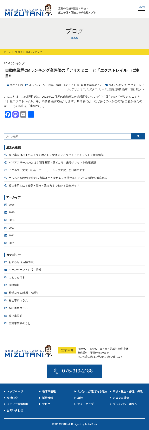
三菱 (111, 89)
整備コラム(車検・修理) (23, 292)
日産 (132, 89)
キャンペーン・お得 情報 (45, 85)
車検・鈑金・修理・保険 (128, 391)
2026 (12, 204)
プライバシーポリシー (126, 404)
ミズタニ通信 (121, 397)
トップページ (15, 391)
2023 (12, 227)
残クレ (140, 89)
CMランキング (117, 85)
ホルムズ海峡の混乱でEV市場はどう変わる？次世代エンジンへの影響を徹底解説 (58, 177)
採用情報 (47, 397)
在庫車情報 (49, 391)
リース (103, 89)
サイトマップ (85, 404)
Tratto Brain (91, 424)
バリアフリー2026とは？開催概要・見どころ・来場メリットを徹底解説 (52, 162)
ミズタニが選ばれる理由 (92, 391)
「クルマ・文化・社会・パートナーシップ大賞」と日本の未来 (47, 170)
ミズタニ (92, 89)
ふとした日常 (71, 85)
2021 (12, 243)
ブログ (19, 52)
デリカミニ (78, 89)
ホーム (7, 52)
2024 (12, 219)
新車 (125, 89)
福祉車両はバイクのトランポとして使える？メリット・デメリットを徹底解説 (56, 154)
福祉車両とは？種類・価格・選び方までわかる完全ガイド (44, 185)
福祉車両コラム (18, 300)
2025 (12, 212)
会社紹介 (12, 397)
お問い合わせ (15, 410)
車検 (80, 397)
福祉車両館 (15, 315)
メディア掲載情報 (18, 404)
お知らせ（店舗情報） (22, 262)
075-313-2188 (77, 371)
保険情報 (14, 285)
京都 (118, 89)
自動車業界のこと (92, 85)
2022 (12, 235)
